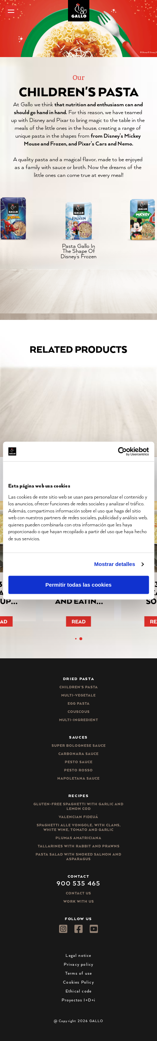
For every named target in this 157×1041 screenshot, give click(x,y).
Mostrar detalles (114, 564)
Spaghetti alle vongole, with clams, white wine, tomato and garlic (79, 827)
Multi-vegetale (78, 695)
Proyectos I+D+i (79, 999)
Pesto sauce (79, 762)
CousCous (79, 711)
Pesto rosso (78, 770)
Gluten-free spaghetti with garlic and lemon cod (78, 806)
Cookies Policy (78, 982)
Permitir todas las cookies (79, 585)
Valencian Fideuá (78, 817)
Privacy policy (79, 964)
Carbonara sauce (78, 753)
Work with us (78, 901)
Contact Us (78, 893)
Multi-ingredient (78, 720)
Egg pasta (79, 703)
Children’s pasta (78, 687)
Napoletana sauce (78, 778)
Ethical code (78, 991)
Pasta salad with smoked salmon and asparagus (78, 856)
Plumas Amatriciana (78, 838)
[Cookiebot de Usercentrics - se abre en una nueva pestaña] (118, 451)
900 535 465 (78, 883)
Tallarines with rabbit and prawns (79, 846)
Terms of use (78, 973)
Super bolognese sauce (79, 745)
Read (79, 621)
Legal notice (78, 955)
